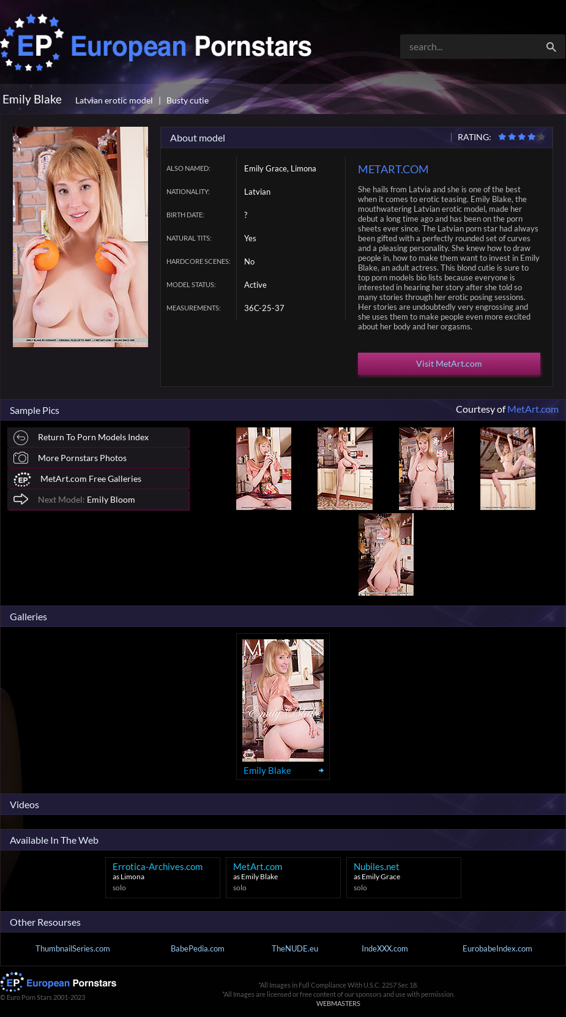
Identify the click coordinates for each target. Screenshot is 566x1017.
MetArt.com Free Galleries (77, 479)
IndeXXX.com (385, 948)
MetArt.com (533, 409)
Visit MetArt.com (449, 363)
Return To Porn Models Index (81, 438)
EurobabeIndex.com (497, 948)
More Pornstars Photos (70, 457)
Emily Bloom (74, 499)
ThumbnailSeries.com (72, 948)
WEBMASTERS (338, 1003)
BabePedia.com (198, 948)
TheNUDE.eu (295, 948)
